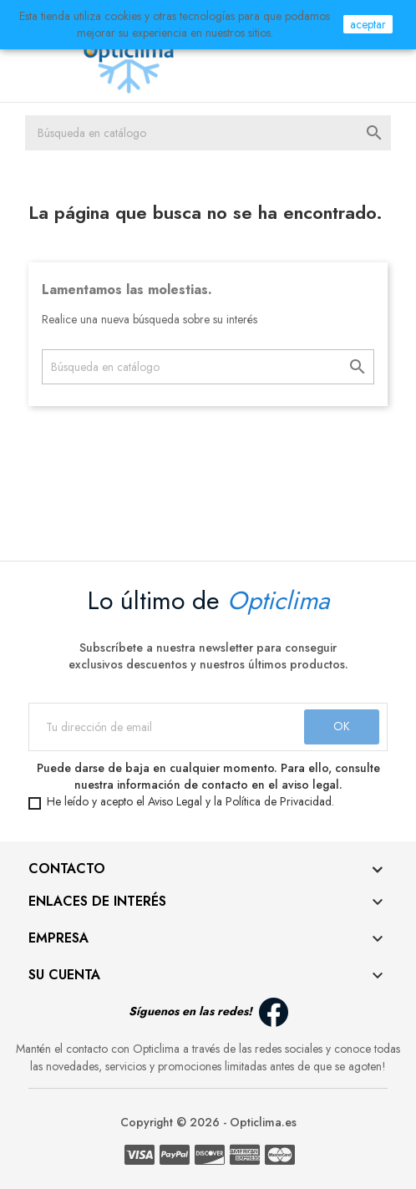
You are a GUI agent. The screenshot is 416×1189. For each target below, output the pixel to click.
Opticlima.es (263, 1122)
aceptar (368, 24)
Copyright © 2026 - (175, 1122)
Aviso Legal (175, 801)
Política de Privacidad (279, 801)
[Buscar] (208, 132)
